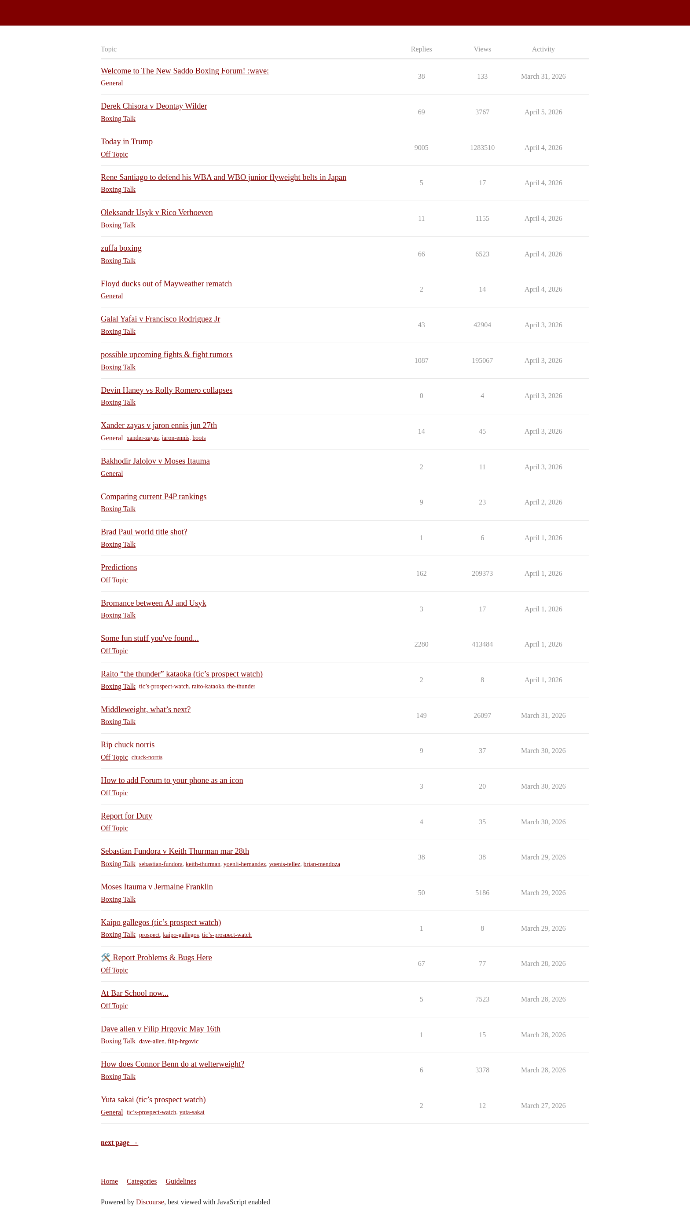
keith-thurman (203, 864)
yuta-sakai (192, 1112)
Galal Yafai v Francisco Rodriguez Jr (160, 318)
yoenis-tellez (284, 864)
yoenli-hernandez (245, 864)
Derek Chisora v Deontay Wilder (154, 106)
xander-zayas (143, 438)
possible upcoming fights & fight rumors (166, 354)
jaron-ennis (176, 438)
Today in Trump (127, 141)
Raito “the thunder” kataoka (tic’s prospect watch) (182, 673)
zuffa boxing (121, 248)
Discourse (150, 1202)
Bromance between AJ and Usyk (153, 603)
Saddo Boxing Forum (34, 9)
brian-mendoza (322, 864)
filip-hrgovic (183, 1041)
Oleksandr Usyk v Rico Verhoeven (157, 212)
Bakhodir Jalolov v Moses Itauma (155, 461)
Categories (142, 1181)
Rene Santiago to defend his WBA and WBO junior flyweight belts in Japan (223, 177)
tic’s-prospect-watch (164, 686)
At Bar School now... (135, 993)
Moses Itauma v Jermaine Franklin (157, 886)
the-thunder (241, 686)
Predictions (119, 567)
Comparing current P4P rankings (154, 496)
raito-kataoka (208, 686)
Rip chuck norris (127, 744)
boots (199, 438)
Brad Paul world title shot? (144, 531)
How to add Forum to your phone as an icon (172, 780)
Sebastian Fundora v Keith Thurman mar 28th (175, 851)
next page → (119, 1142)
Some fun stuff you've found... (150, 638)
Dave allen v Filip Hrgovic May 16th (160, 1028)
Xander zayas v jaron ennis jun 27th (159, 425)
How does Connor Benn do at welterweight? (172, 1064)
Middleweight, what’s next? (146, 709)
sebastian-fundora (161, 864)
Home (109, 1181)
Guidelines (181, 1181)
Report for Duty (126, 816)
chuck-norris (147, 757)
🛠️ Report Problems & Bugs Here (156, 957)
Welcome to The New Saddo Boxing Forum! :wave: (185, 70)
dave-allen (152, 1041)
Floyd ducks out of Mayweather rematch (166, 283)
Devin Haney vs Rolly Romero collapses (166, 390)
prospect (149, 935)
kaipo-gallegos (181, 935)
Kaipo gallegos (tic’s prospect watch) (161, 922)
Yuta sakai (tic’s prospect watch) (153, 1099)
